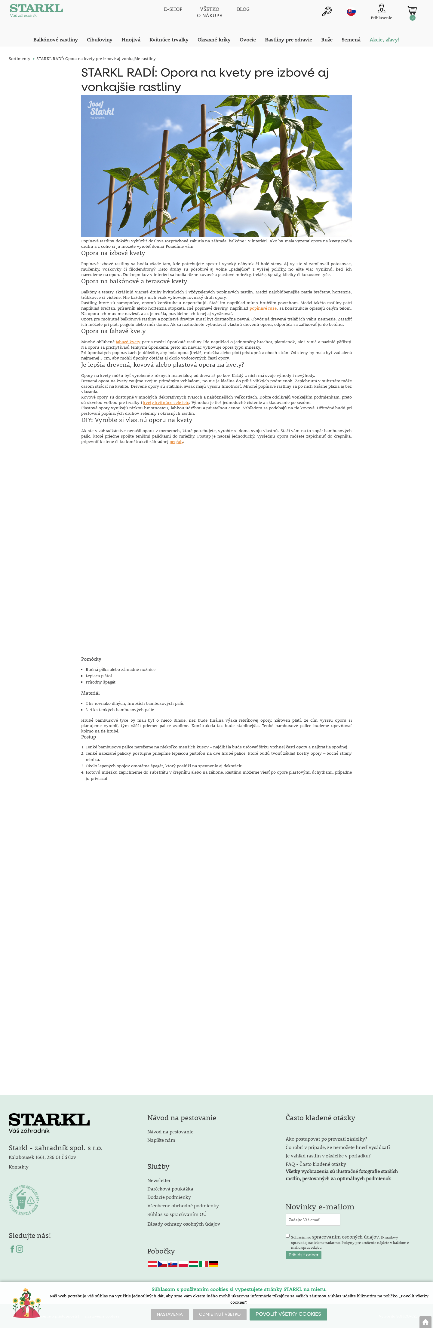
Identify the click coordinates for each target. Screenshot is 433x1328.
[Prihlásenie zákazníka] (381, 12)
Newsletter (158, 1180)
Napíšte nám (161, 1139)
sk (351, 11)
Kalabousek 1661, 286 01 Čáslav (42, 1157)
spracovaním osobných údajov (345, 1236)
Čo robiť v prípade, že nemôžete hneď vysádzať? (338, 1147)
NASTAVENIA (170, 1314)
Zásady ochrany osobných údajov (184, 1223)
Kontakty (19, 1166)
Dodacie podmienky (169, 1196)
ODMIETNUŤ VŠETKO (220, 1314)
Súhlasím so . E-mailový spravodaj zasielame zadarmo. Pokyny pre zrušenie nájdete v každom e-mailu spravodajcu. (351, 1241)
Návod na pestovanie (170, 1131)
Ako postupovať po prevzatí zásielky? (326, 1138)
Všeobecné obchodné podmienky (183, 1205)
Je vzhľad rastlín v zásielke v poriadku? (328, 1155)
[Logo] (36, 12)
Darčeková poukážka (170, 1188)
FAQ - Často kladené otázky (316, 1163)
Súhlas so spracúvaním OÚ (177, 1214)
